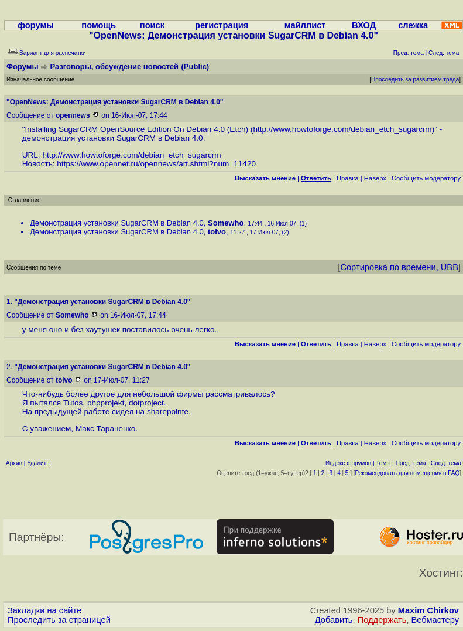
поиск (152, 25)
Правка (348, 178)
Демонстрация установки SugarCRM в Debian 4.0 (117, 223)
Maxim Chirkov (428, 610)
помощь (98, 25)
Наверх (375, 178)
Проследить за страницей (59, 620)
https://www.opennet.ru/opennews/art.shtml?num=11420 (156, 163)
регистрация (221, 25)
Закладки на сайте (44, 610)
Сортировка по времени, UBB (399, 267)
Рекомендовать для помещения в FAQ (407, 473)
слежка (413, 25)
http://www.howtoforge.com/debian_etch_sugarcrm (342, 129)
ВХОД (364, 25)
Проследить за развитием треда (415, 79)
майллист (305, 25)
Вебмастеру (435, 620)
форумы (36, 25)
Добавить (334, 620)
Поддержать (382, 620)
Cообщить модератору (426, 178)
